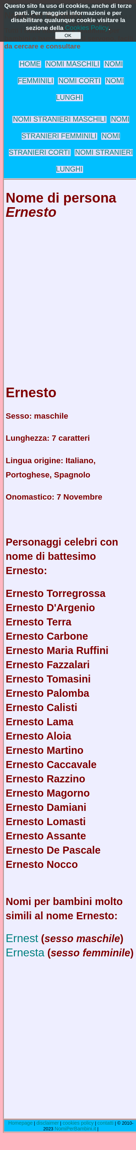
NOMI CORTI (79, 81)
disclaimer (47, 1123)
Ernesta (25, 952)
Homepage (20, 1123)
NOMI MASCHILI (72, 64)
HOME (30, 64)
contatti (105, 1123)
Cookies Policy (87, 27)
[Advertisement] (66, 295)
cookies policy (78, 1123)
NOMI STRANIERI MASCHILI (59, 119)
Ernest (22, 938)
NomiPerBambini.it (75, 1128)
